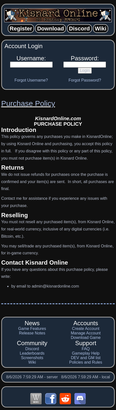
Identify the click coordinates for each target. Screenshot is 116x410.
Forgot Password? (85, 80)
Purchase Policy (28, 103)
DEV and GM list (85, 358)
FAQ (86, 349)
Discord (32, 349)
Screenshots (32, 358)
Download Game (85, 337)
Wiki (32, 362)
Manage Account (85, 333)
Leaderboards (32, 353)
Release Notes (32, 333)
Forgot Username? (31, 80)
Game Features (32, 328)
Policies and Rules (85, 362)
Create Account (85, 328)
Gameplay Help (85, 353)
